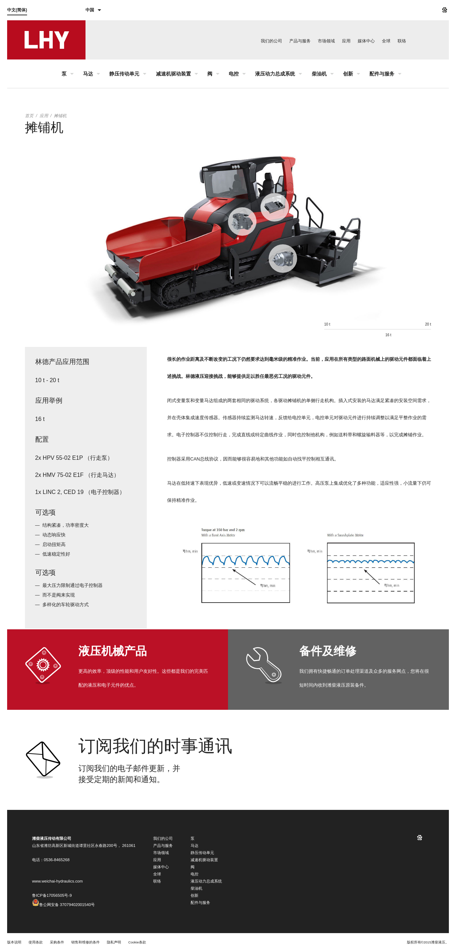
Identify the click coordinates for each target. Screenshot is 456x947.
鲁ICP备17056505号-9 (52, 895)
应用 (44, 115)
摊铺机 (60, 115)
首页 (29, 115)
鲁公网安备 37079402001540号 (63, 904)
